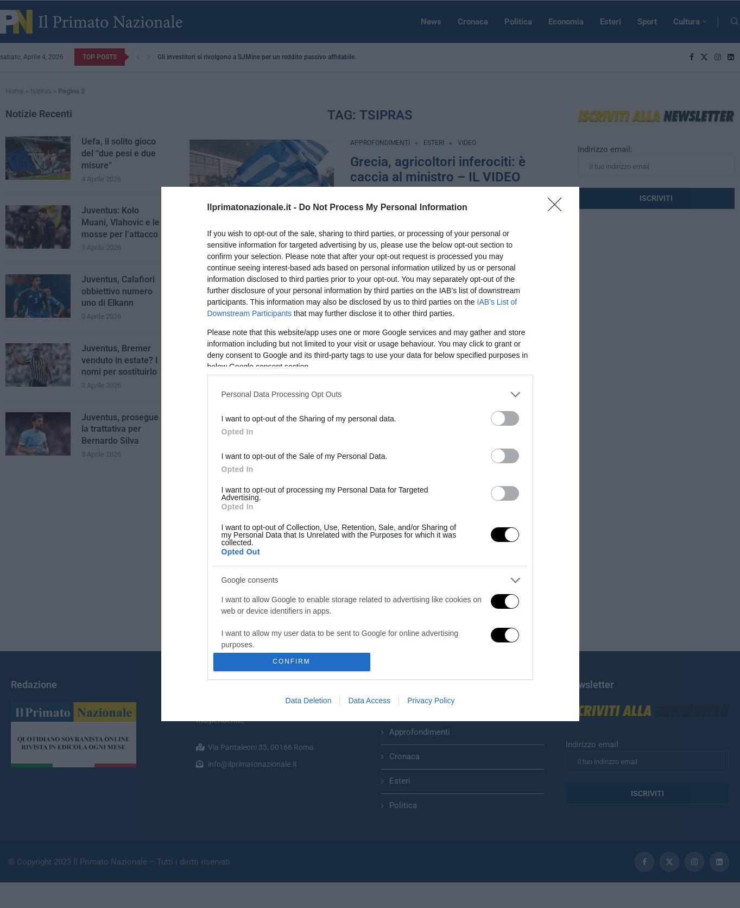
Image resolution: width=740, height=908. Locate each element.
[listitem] (370, 394)
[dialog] (370, 454)
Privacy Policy (430, 700)
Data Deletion (309, 700)
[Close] (558, 208)
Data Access (369, 700)
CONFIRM (291, 662)
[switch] (505, 418)
